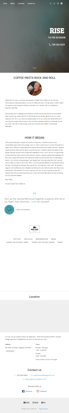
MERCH (60, 242)
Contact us (31, 3)
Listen (33, 201)
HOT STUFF (17, 239)
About (13, 3)
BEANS (53, 239)
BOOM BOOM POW (42, 239)
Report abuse (43, 409)
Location (21, 3)
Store (5, 3)
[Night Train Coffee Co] (34, 229)
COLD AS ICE (28, 239)
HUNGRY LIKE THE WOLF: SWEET (17, 242)
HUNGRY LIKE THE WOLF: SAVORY (43, 242)
